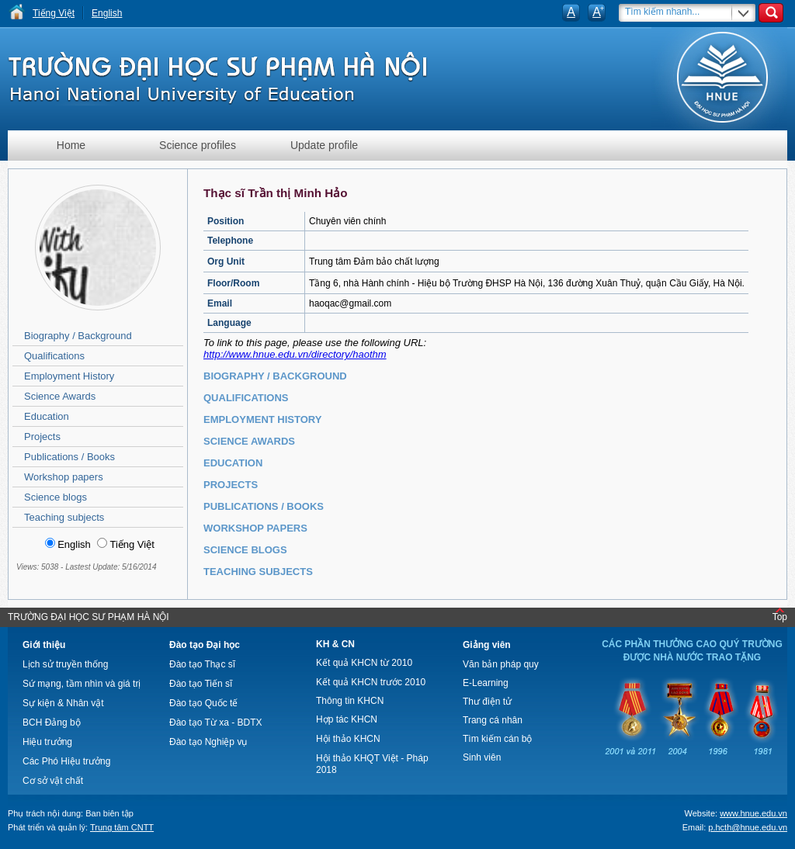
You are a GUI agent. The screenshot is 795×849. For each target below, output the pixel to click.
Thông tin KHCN (350, 700)
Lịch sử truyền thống (65, 664)
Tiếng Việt (54, 13)
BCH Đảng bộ (52, 722)
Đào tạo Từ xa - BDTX (215, 722)
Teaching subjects (64, 517)
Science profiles (197, 145)
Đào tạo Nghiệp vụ (208, 741)
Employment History (69, 376)
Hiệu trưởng (47, 741)
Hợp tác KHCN (346, 719)
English (107, 13)
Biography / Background (78, 335)
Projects (42, 436)
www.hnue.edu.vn (753, 813)
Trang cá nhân (492, 720)
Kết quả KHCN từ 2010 (364, 662)
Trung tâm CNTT (122, 827)
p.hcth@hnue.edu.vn (747, 827)
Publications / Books (69, 457)
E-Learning (486, 682)
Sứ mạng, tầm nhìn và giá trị (82, 683)
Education (46, 416)
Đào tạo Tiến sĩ (200, 683)
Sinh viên (482, 757)
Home (71, 145)
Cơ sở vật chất (53, 780)
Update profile (324, 145)
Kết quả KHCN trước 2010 (370, 682)
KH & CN (335, 644)
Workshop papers (63, 477)
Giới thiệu (44, 644)
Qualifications (54, 356)
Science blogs (55, 497)
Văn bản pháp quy (501, 664)
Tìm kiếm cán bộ (497, 738)
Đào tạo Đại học (204, 644)
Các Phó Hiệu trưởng (66, 761)
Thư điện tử (487, 701)
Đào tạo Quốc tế (203, 703)
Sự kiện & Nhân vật (63, 703)
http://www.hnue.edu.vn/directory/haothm (295, 354)
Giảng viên (487, 644)
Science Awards (59, 396)
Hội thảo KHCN (348, 738)
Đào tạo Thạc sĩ (202, 664)
